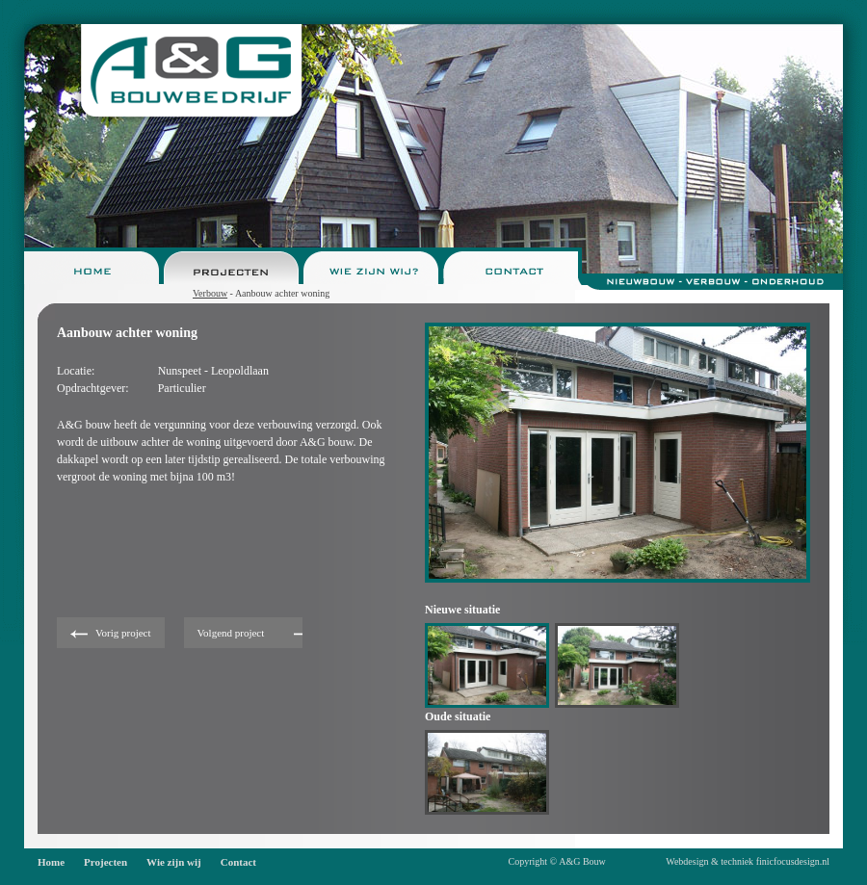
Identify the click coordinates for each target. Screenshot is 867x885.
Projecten (105, 862)
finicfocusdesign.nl (792, 861)
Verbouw (210, 293)
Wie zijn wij (173, 862)
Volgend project (231, 632)
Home (51, 862)
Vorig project (123, 632)
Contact (238, 862)
